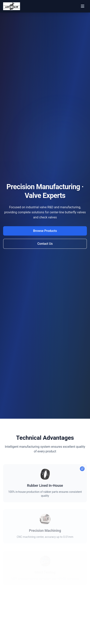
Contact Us (45, 244)
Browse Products (45, 231)
